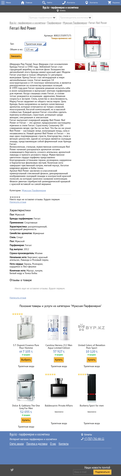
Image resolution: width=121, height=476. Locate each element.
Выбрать (26, 359)
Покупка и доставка (36, 443)
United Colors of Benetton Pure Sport (91, 346)
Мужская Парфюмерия (34, 190)
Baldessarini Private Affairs (59, 405)
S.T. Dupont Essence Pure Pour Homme (26, 346)
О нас (53, 443)
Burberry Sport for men (92, 405)
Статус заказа (17, 443)
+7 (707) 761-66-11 (94, 438)
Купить (59, 359)
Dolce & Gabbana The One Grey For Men (26, 407)
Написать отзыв (18, 202)
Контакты (64, 443)
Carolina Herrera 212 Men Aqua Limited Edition (59, 346)
